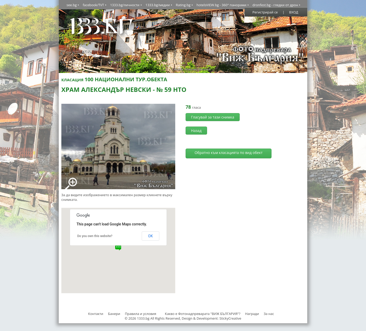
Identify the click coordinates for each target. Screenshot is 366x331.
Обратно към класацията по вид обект (229, 152)
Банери (114, 313)
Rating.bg (183, 5)
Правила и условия (140, 313)
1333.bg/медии (157, 5)
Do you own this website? (95, 236)
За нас (269, 313)
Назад (196, 130)
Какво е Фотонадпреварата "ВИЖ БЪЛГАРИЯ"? (202, 313)
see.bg (72, 5)
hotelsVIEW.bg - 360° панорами (221, 5)
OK (150, 236)
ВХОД (293, 12)
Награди (252, 313)
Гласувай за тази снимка (212, 117)
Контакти (95, 313)
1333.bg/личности (124, 5)
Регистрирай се (265, 12)
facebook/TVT (93, 5)
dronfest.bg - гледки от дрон (275, 5)
